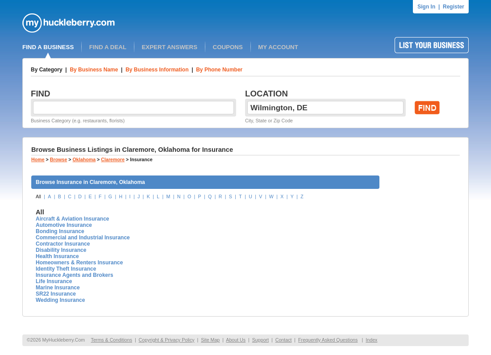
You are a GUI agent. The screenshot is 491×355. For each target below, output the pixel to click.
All (38, 196)
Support (260, 339)
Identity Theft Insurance (66, 269)
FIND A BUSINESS (48, 47)
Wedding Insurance (60, 300)
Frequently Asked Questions (328, 339)
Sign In (426, 7)
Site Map (210, 339)
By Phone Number (219, 70)
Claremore (113, 159)
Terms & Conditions (111, 339)
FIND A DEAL (107, 47)
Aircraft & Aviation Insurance (72, 219)
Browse (58, 159)
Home (38, 159)
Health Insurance (57, 256)
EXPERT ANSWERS (169, 47)
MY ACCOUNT (278, 47)
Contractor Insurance (63, 244)
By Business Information (156, 70)
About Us (236, 339)
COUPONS (228, 47)
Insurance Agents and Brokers (74, 275)
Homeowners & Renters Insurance (79, 262)
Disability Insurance (61, 250)
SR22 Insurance (56, 294)
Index (371, 339)
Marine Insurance (58, 287)
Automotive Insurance (64, 225)
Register (453, 7)
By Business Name (94, 70)
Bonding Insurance (60, 231)
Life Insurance (54, 281)
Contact (283, 339)
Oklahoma (84, 159)
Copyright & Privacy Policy (167, 339)
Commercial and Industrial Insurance (83, 237)
